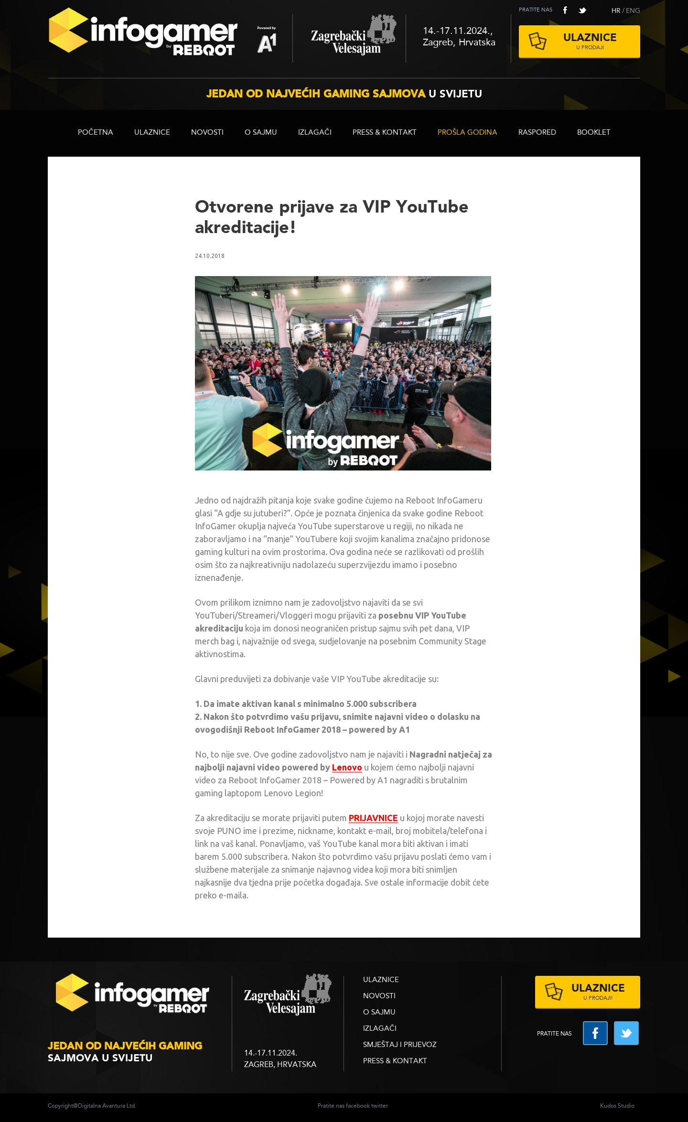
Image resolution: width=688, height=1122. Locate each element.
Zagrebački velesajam (349, 38)
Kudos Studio (617, 1106)
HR (616, 11)
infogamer (134, 996)
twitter (582, 10)
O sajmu (261, 133)
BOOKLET (594, 133)
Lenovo (347, 767)
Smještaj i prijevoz (400, 1045)
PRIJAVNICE (373, 818)
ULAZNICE (152, 133)
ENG (633, 11)
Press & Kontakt (385, 133)
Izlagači (315, 133)
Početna (95, 133)
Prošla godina (467, 133)
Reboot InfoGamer (170, 35)
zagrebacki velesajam (288, 995)
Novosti (207, 133)
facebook (565, 10)
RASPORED (537, 133)
